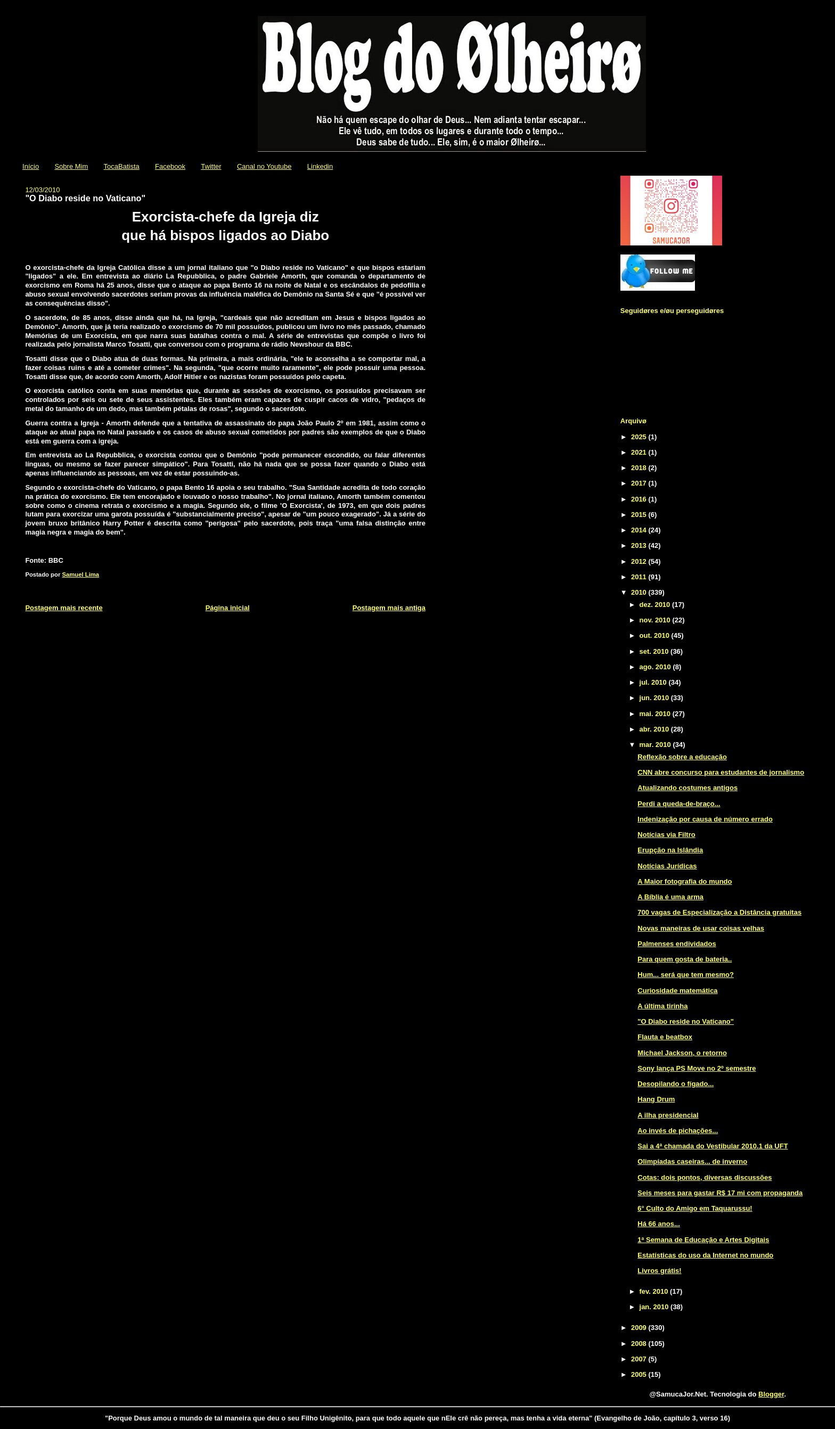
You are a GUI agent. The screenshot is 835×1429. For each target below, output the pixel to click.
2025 (640, 437)
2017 (640, 483)
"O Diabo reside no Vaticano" (685, 1021)
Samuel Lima (80, 574)
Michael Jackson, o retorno (682, 1053)
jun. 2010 (655, 698)
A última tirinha (662, 1006)
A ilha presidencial (667, 1115)
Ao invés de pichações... (677, 1131)
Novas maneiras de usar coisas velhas (700, 928)
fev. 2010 (655, 1291)
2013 (640, 545)
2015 (640, 515)
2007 (640, 1359)
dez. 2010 (656, 605)
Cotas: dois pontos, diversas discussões (704, 1177)
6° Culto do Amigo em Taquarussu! (694, 1208)
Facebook (170, 166)
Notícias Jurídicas (667, 866)
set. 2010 (655, 651)
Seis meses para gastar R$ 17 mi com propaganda (720, 1193)
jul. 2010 (654, 682)
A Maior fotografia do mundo (684, 881)
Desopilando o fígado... (675, 1084)
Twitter (211, 166)
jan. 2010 (655, 1307)
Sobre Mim (71, 166)
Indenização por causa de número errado (705, 819)
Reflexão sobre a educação (682, 757)
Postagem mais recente (63, 608)
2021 (640, 452)
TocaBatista (122, 166)
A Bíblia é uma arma (670, 897)
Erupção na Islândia (670, 850)
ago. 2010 (656, 667)
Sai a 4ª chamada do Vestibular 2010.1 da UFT (712, 1146)
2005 (640, 1374)
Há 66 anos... (658, 1224)
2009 (640, 1328)
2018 (640, 468)
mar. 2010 (656, 745)
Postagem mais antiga (389, 608)
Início (30, 166)
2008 (640, 1344)
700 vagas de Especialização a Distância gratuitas (719, 912)
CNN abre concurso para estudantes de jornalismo (720, 772)
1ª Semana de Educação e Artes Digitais (703, 1240)
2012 (640, 561)
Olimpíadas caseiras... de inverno (692, 1161)
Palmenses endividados (676, 944)
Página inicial (228, 608)
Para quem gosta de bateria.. (684, 959)
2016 (640, 499)
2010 (640, 592)
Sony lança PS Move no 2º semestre (696, 1068)
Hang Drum (656, 1099)
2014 (640, 530)
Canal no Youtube (264, 166)
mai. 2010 (656, 714)
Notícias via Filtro (666, 835)
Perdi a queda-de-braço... (678, 804)
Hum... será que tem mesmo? (685, 975)
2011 (640, 577)
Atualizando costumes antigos (687, 788)
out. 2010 (656, 635)
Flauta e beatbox (664, 1037)
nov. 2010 (656, 620)
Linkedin (320, 166)
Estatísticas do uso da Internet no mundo (705, 1255)
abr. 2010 (655, 729)
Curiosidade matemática (677, 991)
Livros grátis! (659, 1271)
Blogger (771, 1394)
